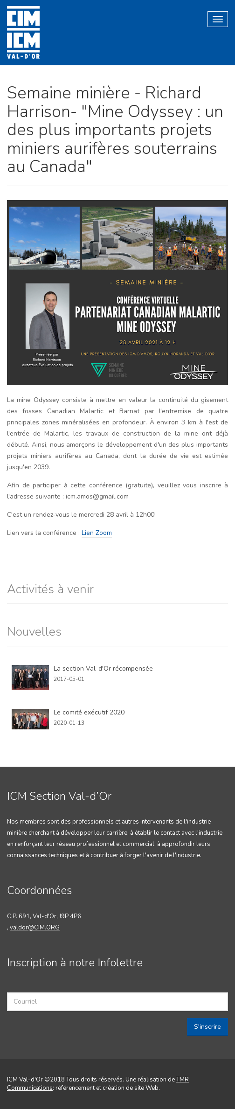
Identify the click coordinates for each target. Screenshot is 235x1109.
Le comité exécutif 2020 (89, 712)
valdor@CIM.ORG (35, 927)
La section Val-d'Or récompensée (103, 668)
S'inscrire (207, 1026)
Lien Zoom (97, 532)
